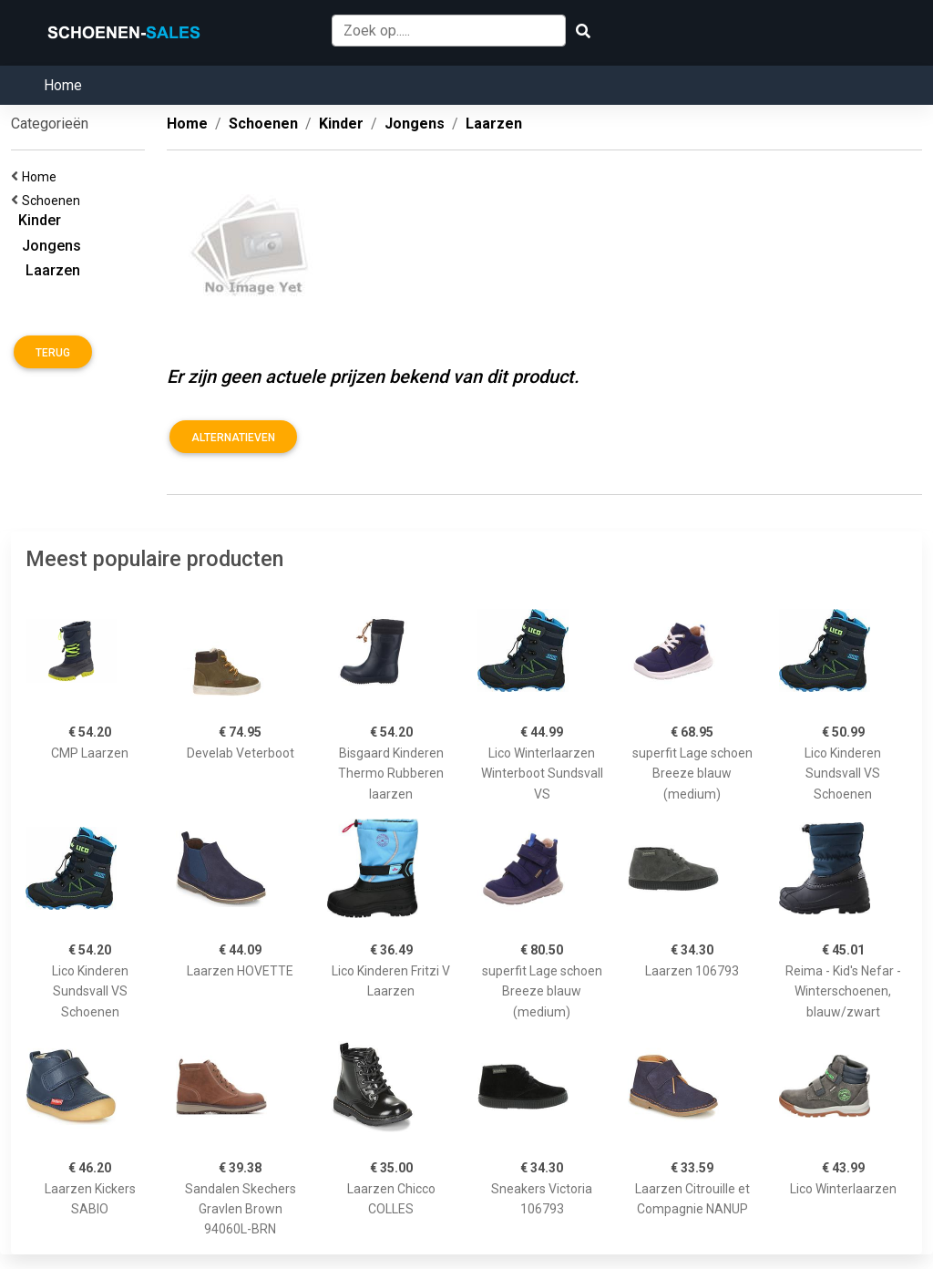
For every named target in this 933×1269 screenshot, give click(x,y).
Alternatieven (233, 437)
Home (63, 85)
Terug (53, 352)
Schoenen (54, 200)
